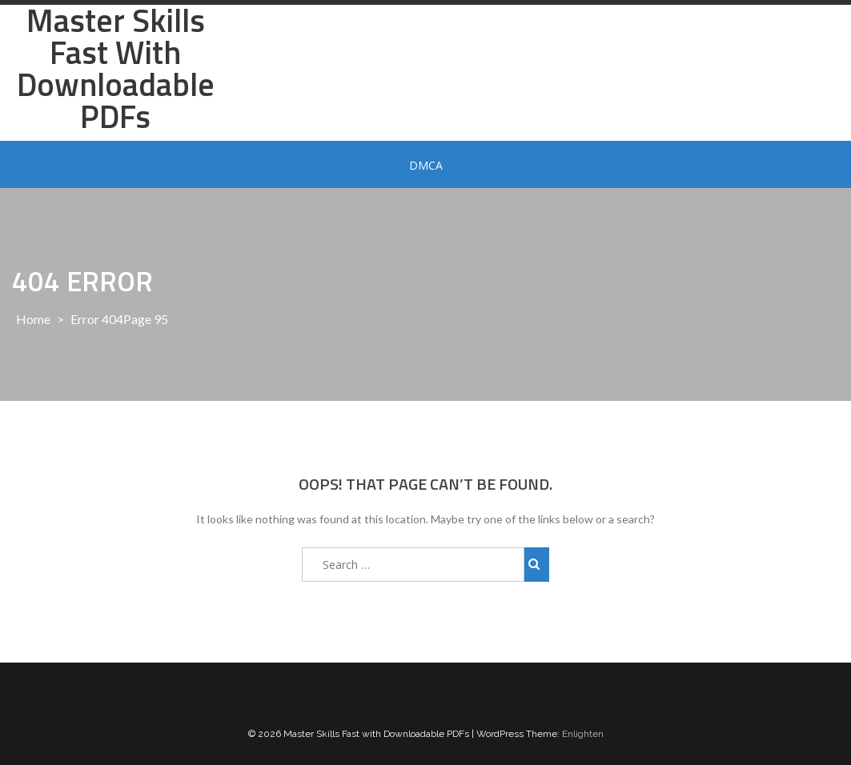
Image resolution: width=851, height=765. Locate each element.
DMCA (426, 165)
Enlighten (583, 733)
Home (33, 318)
